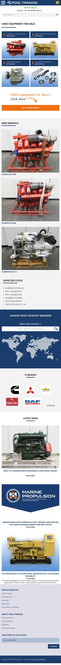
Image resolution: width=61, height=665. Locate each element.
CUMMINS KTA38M (13, 298)
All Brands (51, 405)
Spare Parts (44, 73)
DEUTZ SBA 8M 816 (13, 301)
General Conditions (8, 628)
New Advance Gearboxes (10, 607)
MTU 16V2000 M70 (13, 291)
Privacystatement (8, 618)
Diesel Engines (15, 45)
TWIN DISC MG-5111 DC (15, 304)
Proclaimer (5, 625)
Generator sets (44, 45)
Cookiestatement (7, 621)
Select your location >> (30, 324)
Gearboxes (15, 73)
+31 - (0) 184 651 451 (32, 10)
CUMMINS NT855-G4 (14, 288)
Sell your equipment (30, 108)
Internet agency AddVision (38, 659)
